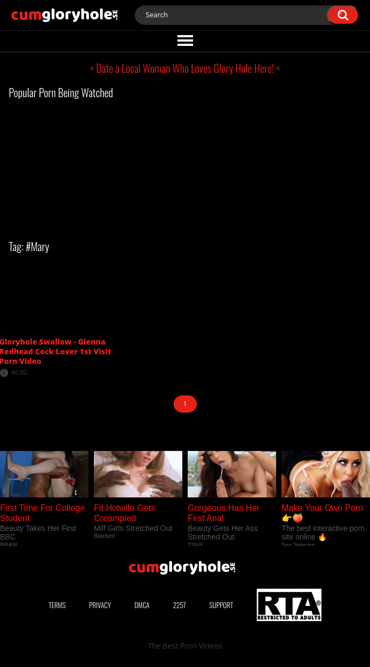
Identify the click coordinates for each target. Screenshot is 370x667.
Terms (57, 604)
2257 (179, 604)
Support (221, 604)
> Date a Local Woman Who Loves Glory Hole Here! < (185, 68)
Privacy (100, 604)
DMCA (141, 604)
